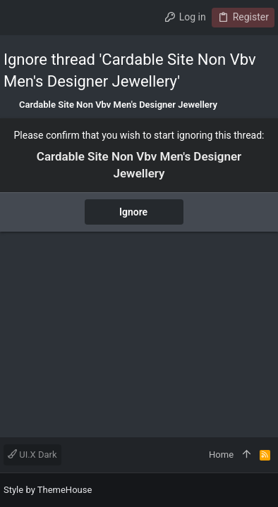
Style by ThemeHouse (48, 489)
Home (221, 454)
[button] (18, 17)
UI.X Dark (32, 454)
